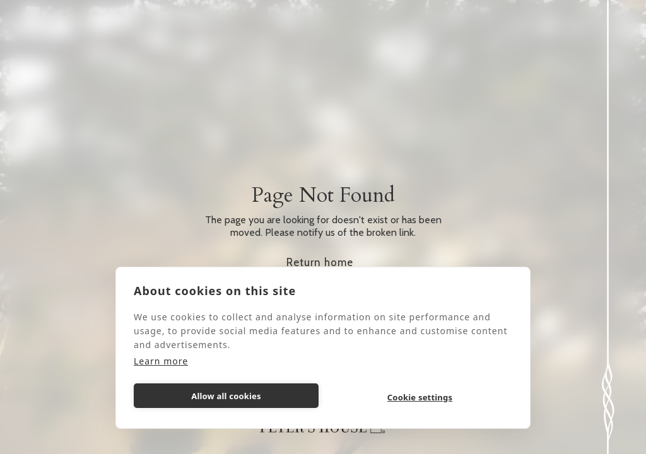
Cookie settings (419, 397)
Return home (319, 262)
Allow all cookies (226, 396)
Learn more (161, 361)
